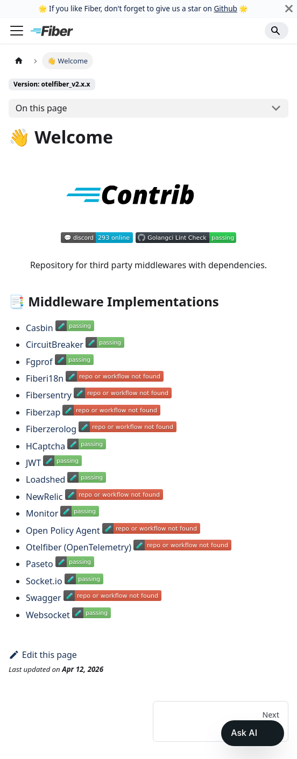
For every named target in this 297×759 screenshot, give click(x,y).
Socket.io (44, 581)
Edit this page (43, 655)
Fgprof (39, 362)
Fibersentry (49, 395)
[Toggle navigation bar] (17, 31)
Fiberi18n (44, 378)
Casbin (39, 328)
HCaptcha (45, 446)
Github (225, 8)
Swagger (43, 598)
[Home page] (19, 60)
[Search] (276, 30)
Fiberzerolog (51, 429)
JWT (33, 463)
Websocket (48, 615)
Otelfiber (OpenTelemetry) (78, 547)
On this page (41, 108)
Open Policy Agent (63, 530)
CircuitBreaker (54, 344)
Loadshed (45, 479)
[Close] (289, 8)
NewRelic (44, 497)
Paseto (39, 564)
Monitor (42, 513)
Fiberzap (43, 412)
